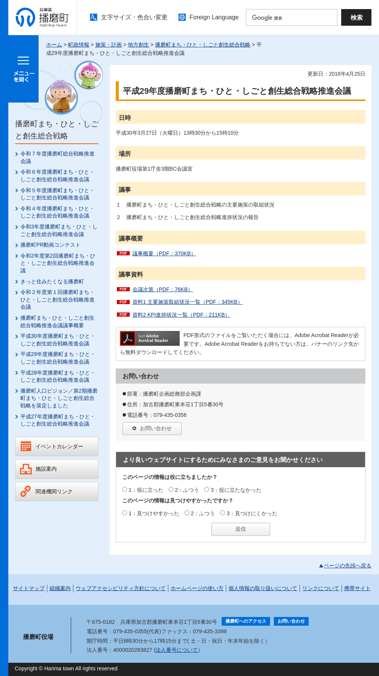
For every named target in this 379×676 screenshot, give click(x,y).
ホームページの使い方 (197, 588)
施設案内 (46, 469)
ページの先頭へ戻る (347, 566)
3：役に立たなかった (236, 490)
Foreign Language (214, 17)
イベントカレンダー (59, 446)
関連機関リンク (54, 491)
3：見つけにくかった (252, 513)
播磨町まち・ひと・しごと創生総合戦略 (202, 45)
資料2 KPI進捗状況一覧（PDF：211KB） (181, 315)
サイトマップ (29, 588)
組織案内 (60, 588)
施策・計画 (108, 45)
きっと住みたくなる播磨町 (52, 281)
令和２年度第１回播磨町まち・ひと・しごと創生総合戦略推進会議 (57, 299)
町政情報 (78, 45)
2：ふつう (187, 490)
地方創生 (138, 45)
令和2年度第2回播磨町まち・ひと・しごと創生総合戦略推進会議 (57, 263)
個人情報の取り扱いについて (262, 588)
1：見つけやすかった (154, 513)
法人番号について (176, 650)
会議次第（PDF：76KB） (162, 289)
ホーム (54, 45)
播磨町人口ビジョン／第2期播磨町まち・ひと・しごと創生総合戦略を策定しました (59, 398)
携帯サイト (357, 588)
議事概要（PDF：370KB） (164, 253)
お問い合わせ (156, 428)
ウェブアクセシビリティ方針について (121, 588)
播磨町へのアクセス (245, 621)
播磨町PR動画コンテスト (50, 245)
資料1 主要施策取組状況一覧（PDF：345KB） (187, 302)
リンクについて (320, 588)
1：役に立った (146, 490)
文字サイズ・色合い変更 (134, 17)
